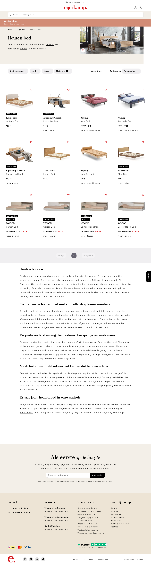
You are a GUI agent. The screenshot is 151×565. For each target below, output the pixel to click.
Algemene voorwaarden (103, 481)
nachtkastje (84, 315)
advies (23, 48)
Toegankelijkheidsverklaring (91, 533)
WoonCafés (116, 521)
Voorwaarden (102, 559)
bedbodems (46, 346)
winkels (50, 44)
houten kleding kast (117, 315)
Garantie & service (86, 514)
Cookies (114, 527)
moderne (24, 280)
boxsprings (75, 346)
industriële (38, 280)
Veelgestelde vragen (88, 530)
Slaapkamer (21, 29)
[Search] (76, 14)
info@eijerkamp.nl (19, 512)
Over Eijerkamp (121, 502)
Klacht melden (85, 521)
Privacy (76, 559)
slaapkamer (56, 288)
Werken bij (116, 514)
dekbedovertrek (108, 373)
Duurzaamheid (117, 518)
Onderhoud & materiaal (89, 527)
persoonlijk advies (44, 408)
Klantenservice (87, 502)
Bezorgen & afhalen (87, 508)
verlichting (37, 319)
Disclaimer (88, 559)
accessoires (26, 412)
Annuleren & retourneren (89, 511)
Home (10, 29)
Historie (114, 511)
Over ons (115, 508)
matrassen (109, 346)
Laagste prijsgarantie (88, 518)
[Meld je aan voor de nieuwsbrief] (68, 475)
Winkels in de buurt (120, 524)
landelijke (117, 276)
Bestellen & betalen (87, 524)
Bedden (32, 29)
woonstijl (39, 292)
